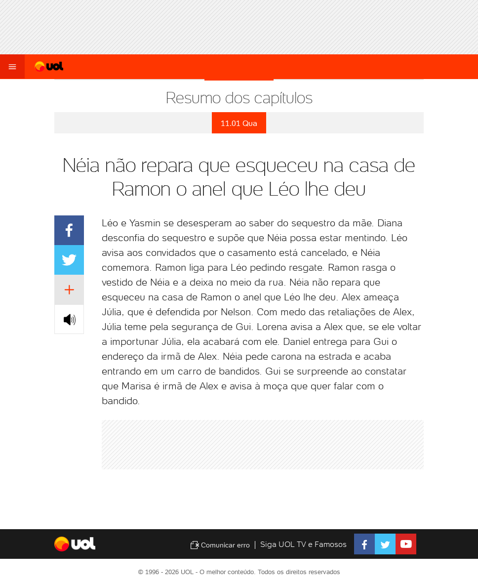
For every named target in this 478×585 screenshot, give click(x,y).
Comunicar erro (220, 545)
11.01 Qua (239, 123)
